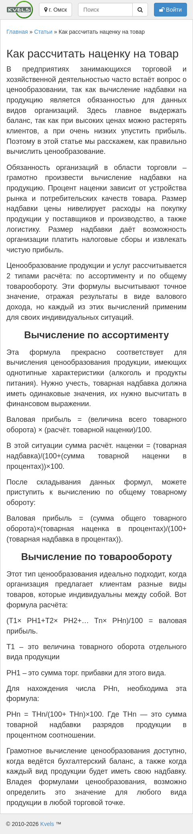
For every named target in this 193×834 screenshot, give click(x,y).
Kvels (47, 824)
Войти (170, 9)
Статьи (43, 32)
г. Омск (55, 9)
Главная (17, 32)
